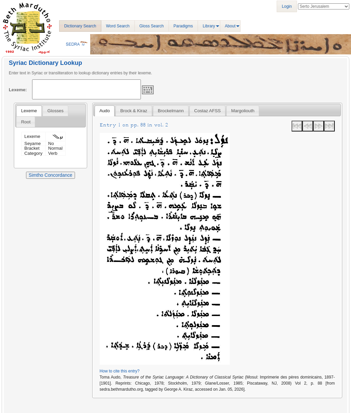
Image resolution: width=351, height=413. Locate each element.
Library (209, 26)
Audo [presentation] (104, 110)
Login (287, 6)
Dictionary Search (80, 26)
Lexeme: (18, 89)
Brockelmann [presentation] (171, 110)
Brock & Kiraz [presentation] (133, 110)
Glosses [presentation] (55, 110)
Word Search (118, 26)
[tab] (29, 110)
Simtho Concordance (50, 175)
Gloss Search (152, 26)
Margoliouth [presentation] (242, 110)
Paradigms (183, 26)
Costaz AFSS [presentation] (207, 110)
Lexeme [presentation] (29, 110)
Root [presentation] (25, 121)
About (230, 26)
